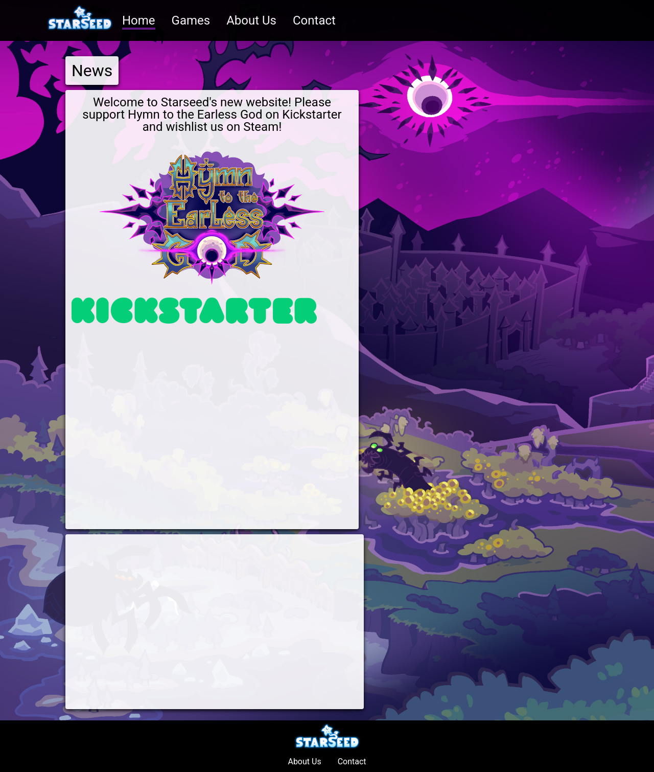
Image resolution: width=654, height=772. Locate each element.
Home (138, 20)
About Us (251, 20)
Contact (314, 20)
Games (191, 20)
